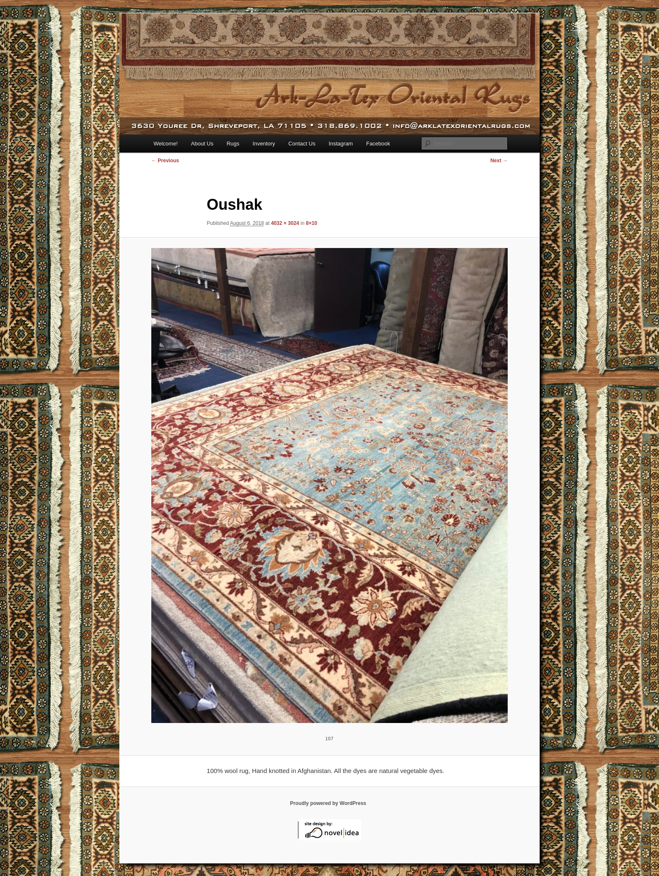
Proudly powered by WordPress (328, 803)
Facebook (378, 143)
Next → (499, 161)
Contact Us (301, 143)
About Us (202, 143)
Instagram (341, 143)
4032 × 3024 (285, 223)
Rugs (233, 143)
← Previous (165, 161)
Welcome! (165, 143)
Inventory (264, 143)
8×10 (311, 223)
